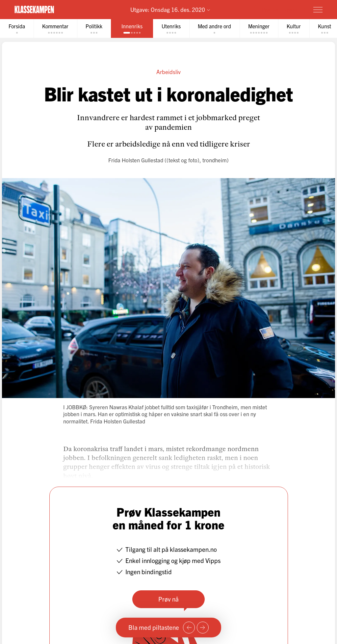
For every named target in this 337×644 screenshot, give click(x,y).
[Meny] (318, 9)
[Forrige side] (189, 627)
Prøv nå (168, 599)
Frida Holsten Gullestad (135, 159)
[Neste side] (203, 627)
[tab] (17, 28)
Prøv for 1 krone (279, 9)
